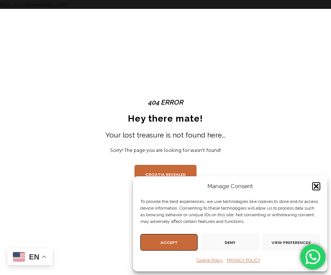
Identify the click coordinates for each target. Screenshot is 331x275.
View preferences (291, 242)
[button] (316, 186)
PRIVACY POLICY (243, 260)
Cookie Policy (210, 260)
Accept (169, 242)
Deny (230, 242)
